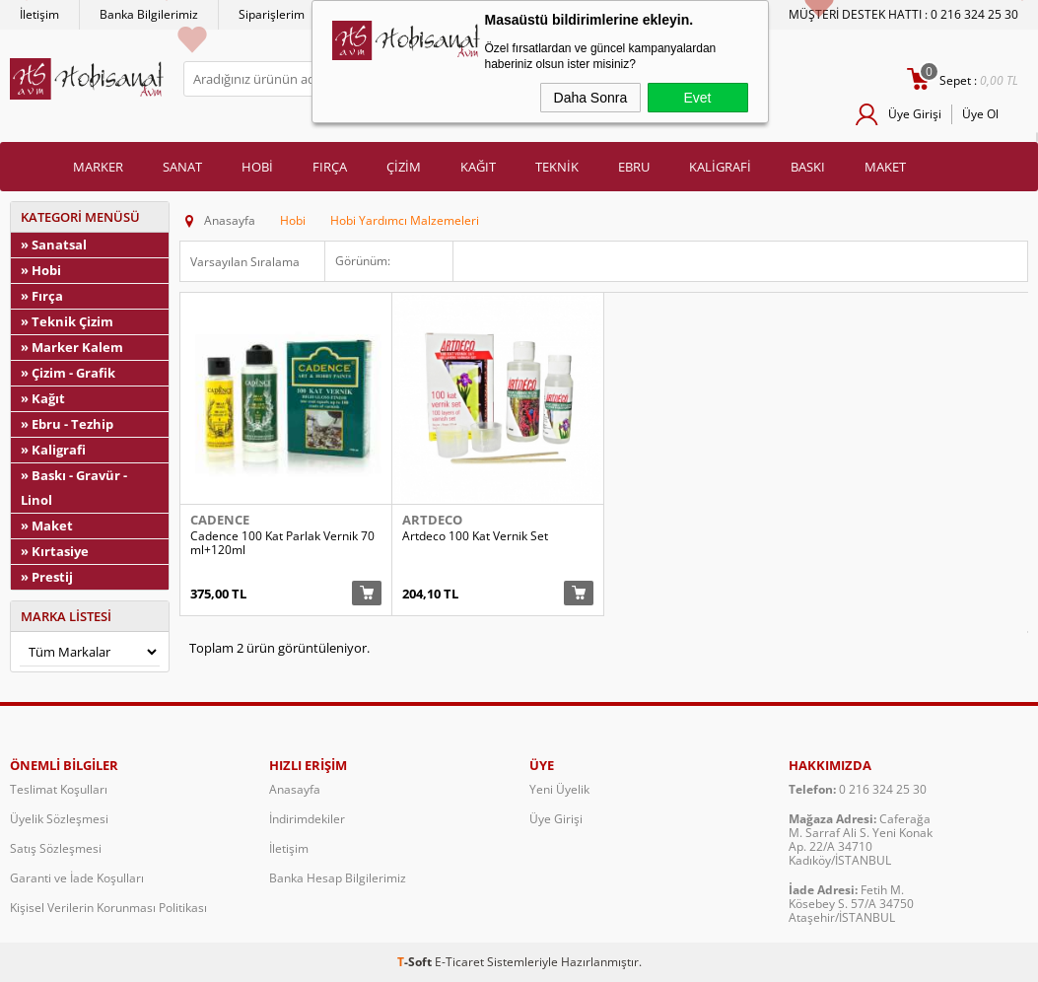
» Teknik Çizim (67, 321)
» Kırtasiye (55, 551)
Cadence (219, 519)
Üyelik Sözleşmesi (59, 818)
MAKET (885, 166)
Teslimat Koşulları (58, 789)
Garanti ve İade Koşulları (77, 878)
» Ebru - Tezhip (67, 424)
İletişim (39, 14)
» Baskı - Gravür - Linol (74, 487)
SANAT (182, 166)
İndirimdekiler (307, 818)
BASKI (808, 166)
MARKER (98, 166)
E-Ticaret (459, 961)
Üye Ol (980, 113)
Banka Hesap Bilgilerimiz (337, 878)
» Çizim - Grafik (68, 373)
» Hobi (41, 270)
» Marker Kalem (72, 347)
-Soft (416, 961)
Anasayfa (294, 789)
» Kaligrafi (53, 449)
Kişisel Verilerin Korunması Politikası (108, 907)
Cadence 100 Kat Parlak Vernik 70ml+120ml (282, 543)
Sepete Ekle (366, 593)
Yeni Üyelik (559, 789)
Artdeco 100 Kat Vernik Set (475, 536)
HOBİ (257, 166)
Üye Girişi (914, 113)
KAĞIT (478, 166)
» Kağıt (43, 398)
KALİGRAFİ (720, 166)
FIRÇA (329, 166)
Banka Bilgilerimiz (149, 14)
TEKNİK (557, 166)
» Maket (47, 525)
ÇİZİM (403, 166)
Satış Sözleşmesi (56, 848)
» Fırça (42, 296)
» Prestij (47, 577)
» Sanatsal (54, 244)
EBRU (634, 166)
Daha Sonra (591, 97)
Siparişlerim (272, 14)
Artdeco (432, 519)
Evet (697, 97)
